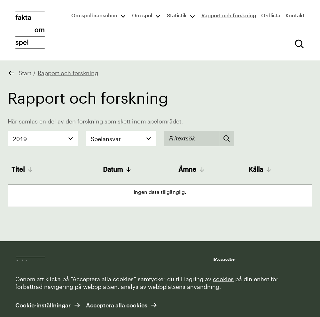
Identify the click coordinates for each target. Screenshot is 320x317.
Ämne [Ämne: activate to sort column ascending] (187, 169)
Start (25, 72)
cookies (223, 278)
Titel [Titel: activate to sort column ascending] (18, 169)
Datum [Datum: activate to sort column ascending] (113, 169)
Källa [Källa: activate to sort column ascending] (256, 169)
